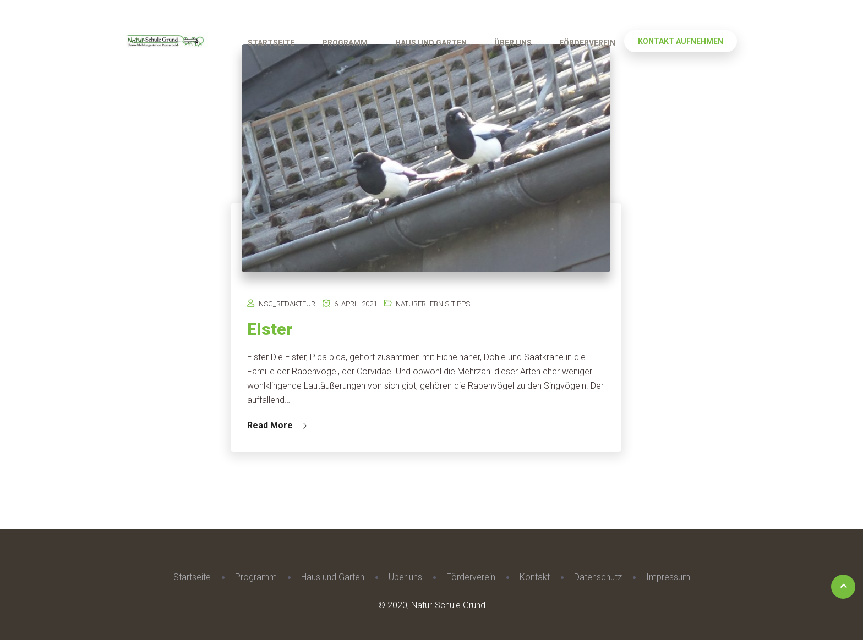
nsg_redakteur (287, 304)
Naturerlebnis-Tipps (433, 304)
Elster (269, 329)
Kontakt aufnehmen (680, 41)
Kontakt (535, 577)
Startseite (271, 42)
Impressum (668, 577)
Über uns (513, 42)
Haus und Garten (431, 42)
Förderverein (587, 42)
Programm (345, 42)
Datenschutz (598, 577)
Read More (277, 425)
